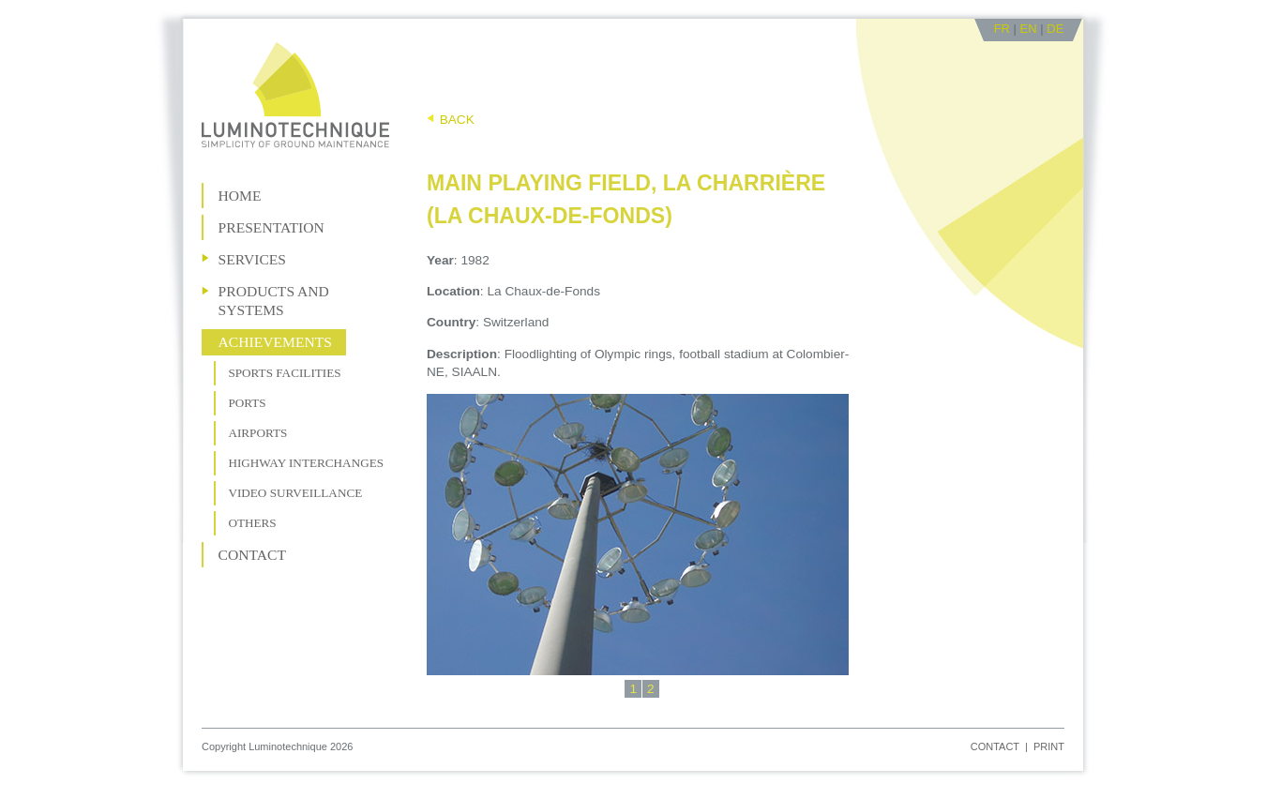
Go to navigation (451, 28)
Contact (995, 746)
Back (457, 120)
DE (1055, 29)
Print (1048, 746)
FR (1002, 29)
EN (1028, 29)
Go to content (534, 28)
